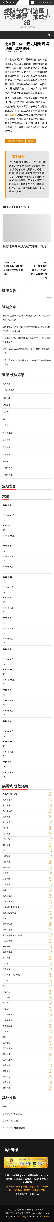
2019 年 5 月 (8, 721)
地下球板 (27, 856)
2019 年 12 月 (8, 669)
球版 (5, 419)
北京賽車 (31, 141)
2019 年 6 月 (8, 711)
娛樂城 (27, 890)
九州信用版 (27, 799)
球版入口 (27, 1003)
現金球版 (27, 969)
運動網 (27, 1031)
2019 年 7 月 (8, 700)
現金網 (27, 980)
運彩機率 (12, 114)
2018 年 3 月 (8, 752)
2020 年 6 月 (8, 608)
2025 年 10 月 (8, 515)
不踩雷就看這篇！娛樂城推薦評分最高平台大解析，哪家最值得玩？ (26, 340)
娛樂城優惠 (27, 896)
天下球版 (27, 884)
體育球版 (8, 475)
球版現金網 (7, 433)
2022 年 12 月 (8, 577)
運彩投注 (6, 447)
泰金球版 (27, 958)
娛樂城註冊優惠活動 (27, 907)
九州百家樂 (9, 390)
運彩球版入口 (27, 1059)
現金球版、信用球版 (27, 975)
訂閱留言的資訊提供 (11, 1121)
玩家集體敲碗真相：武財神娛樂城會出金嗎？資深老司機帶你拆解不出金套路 (26, 329)
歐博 (24, 1175)
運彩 (27, 1037)
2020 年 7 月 (8, 597)
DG (41, 1175)
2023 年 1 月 (8, 567)
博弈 (27, 850)
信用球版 (27, 833)
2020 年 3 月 (8, 639)
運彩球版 (11, 51)
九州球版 (6, 384)
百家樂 (36, 1178)
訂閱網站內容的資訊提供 (13, 1114)
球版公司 (27, 1009)
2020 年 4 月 (8, 628)
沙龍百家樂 (27, 941)
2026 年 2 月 (8, 505)
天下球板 (27, 879)
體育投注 (6, 461)
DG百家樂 (27, 1181)
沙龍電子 (6, 405)
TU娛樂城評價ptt (27, 794)
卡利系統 (15, 1175)
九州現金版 (27, 805)
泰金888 (27, 946)
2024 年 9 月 (8, 546)
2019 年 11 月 (8, 680)
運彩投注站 (27, 1048)
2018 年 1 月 (8, 772)
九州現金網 (27, 811)
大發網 (27, 873)
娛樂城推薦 (27, 901)
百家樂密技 (27, 1020)
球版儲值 (27, 997)
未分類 (27, 918)
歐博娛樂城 (27, 924)
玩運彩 (5, 412)
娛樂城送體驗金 (27, 913)
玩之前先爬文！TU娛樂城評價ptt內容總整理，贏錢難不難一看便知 (27, 362)
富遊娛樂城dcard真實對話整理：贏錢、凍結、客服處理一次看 (27, 351)
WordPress (44, 1216)
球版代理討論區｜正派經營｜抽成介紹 (27, 17)
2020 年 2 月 (8, 649)
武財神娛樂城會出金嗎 (27, 935)
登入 (5, 1106)
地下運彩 (27, 867)
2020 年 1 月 (8, 659)
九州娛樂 (18, 1178)
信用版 (27, 828)
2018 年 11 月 (8, 741)
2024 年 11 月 (8, 536)
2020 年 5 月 (8, 618)
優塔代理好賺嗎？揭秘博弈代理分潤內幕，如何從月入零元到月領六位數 (26, 318)
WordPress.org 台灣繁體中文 (15, 1128)
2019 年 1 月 (8, 731)
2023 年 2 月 (8, 556)
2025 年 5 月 (8, 525)
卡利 (7, 1175)
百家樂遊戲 (27, 1026)
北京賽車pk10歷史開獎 (15, 141)
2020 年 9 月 (8, 587)
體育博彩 (8, 468)
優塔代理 (27, 839)
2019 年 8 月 (8, 690)
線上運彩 (6, 440)
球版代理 (27, 992)
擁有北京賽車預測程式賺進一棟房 (24, 246)
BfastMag (22, 1216)
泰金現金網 (27, 952)
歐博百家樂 (27, 929)
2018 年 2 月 (8, 762)
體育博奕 (27, 1071)
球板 (7, 425)
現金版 (27, 963)
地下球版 (6, 398)
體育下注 (27, 1065)
